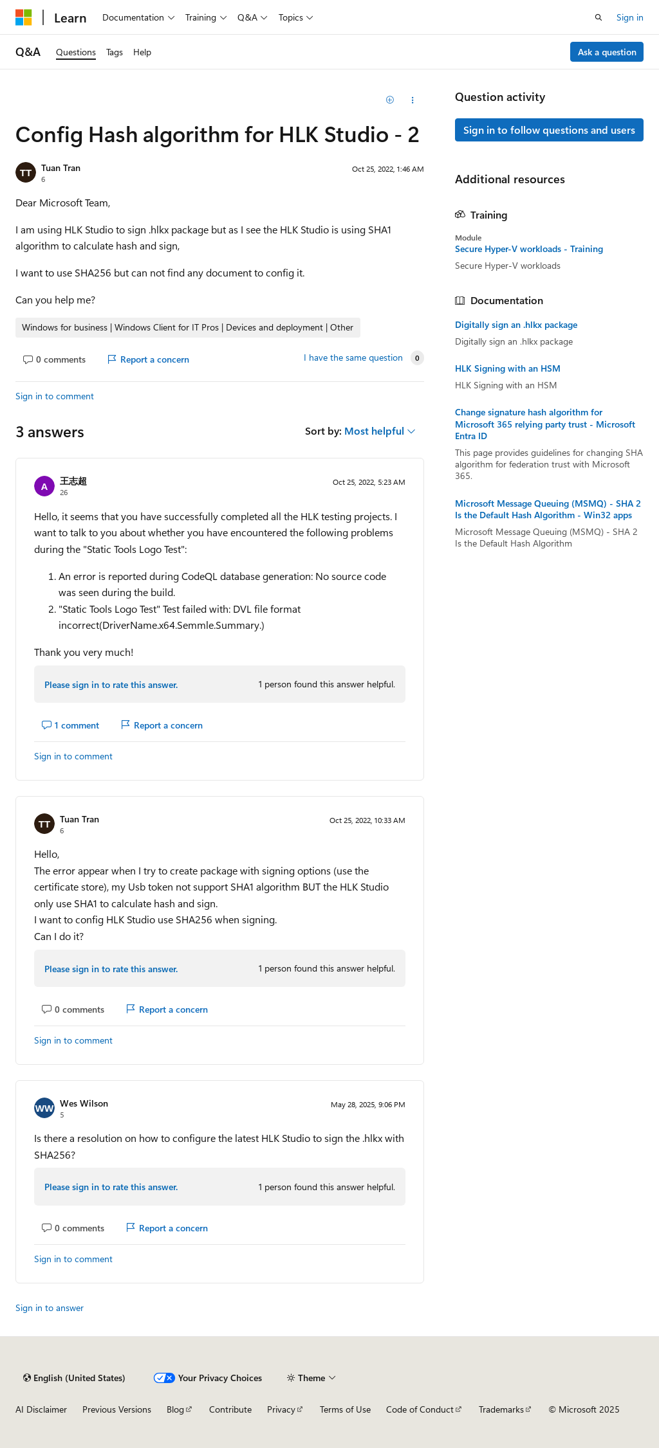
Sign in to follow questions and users (549, 129)
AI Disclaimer (41, 1409)
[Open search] (598, 17)
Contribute (230, 1409)
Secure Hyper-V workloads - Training (529, 249)
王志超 (73, 481)
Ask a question (607, 52)
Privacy (281, 1409)
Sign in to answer (49, 1307)
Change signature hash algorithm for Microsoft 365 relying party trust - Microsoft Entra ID (545, 423)
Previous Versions (116, 1409)
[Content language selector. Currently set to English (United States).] (74, 1378)
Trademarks (501, 1409)
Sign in (630, 17)
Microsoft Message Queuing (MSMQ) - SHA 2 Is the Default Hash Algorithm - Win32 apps (548, 509)
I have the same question (353, 357)
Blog (175, 1409)
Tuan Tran (60, 167)
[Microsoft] (23, 17)
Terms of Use (345, 1409)
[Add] (389, 100)
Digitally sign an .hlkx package (516, 324)
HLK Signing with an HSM (508, 368)
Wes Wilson (84, 1103)
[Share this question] (412, 100)
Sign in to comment (54, 396)
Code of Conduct (420, 1409)
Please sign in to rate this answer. (111, 684)
